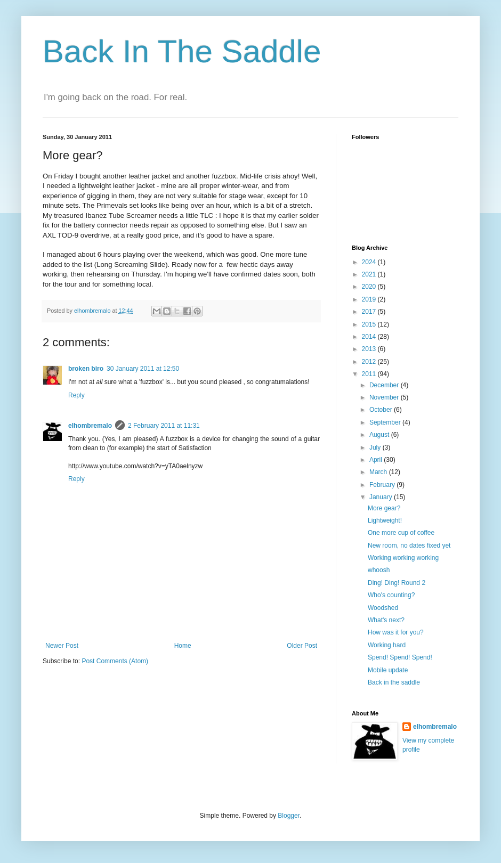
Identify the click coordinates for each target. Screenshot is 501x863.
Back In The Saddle (182, 51)
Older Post (302, 645)
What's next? (386, 620)
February (383, 485)
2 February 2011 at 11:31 (164, 425)
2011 (370, 374)
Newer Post (61, 645)
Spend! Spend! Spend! (400, 657)
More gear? (384, 508)
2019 (370, 299)
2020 (370, 286)
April (376, 459)
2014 (370, 336)
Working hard (387, 645)
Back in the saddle (394, 682)
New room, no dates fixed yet (409, 545)
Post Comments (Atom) (115, 661)
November (385, 397)
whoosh (379, 570)
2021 (370, 274)
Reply (76, 395)
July (376, 447)
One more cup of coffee (401, 532)
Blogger (289, 815)
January (381, 497)
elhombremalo (90, 425)
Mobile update (388, 670)
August (380, 434)
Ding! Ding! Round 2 (396, 583)
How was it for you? (396, 632)
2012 (370, 361)
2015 (370, 324)
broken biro (85, 368)
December (385, 385)
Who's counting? (391, 595)
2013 (370, 349)
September (385, 422)
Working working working (403, 557)
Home (182, 645)
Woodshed (383, 608)
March (379, 472)
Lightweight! (385, 520)
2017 (370, 311)
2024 (370, 262)
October (381, 409)
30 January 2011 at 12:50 (143, 368)
